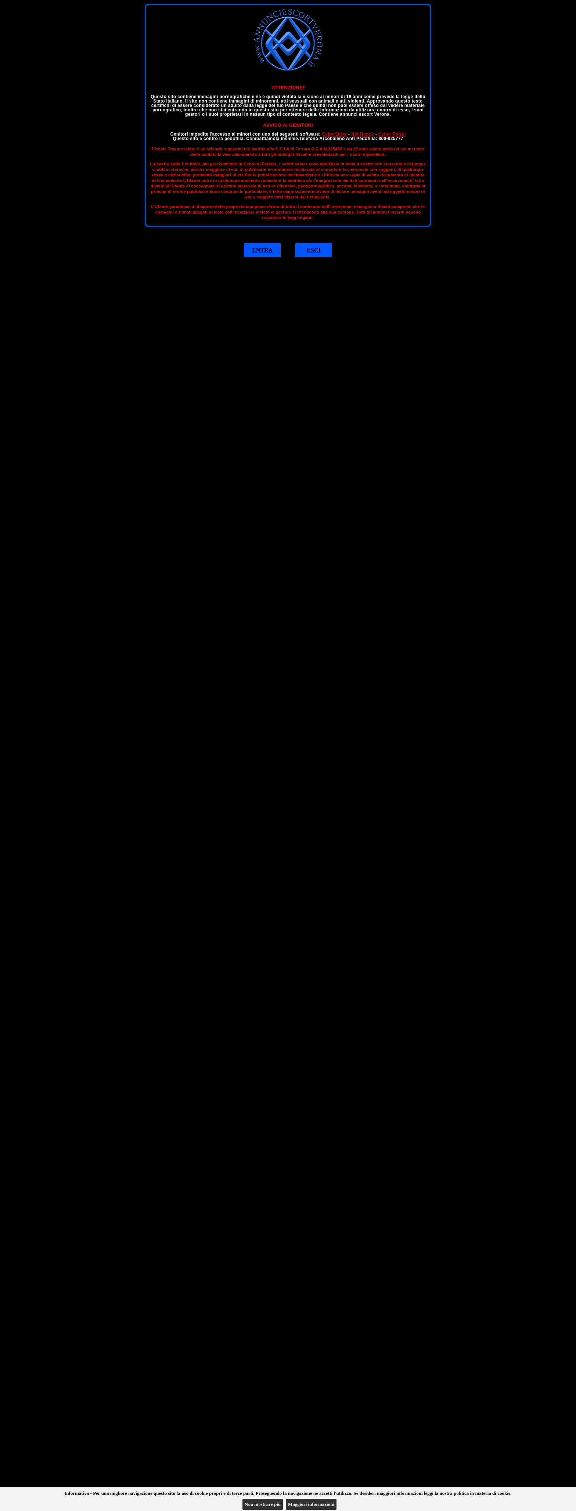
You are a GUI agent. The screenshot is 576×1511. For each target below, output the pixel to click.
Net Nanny (362, 134)
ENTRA (262, 250)
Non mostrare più (263, 1504)
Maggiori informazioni (311, 1504)
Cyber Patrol (392, 134)
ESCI (313, 250)
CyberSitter (334, 134)
